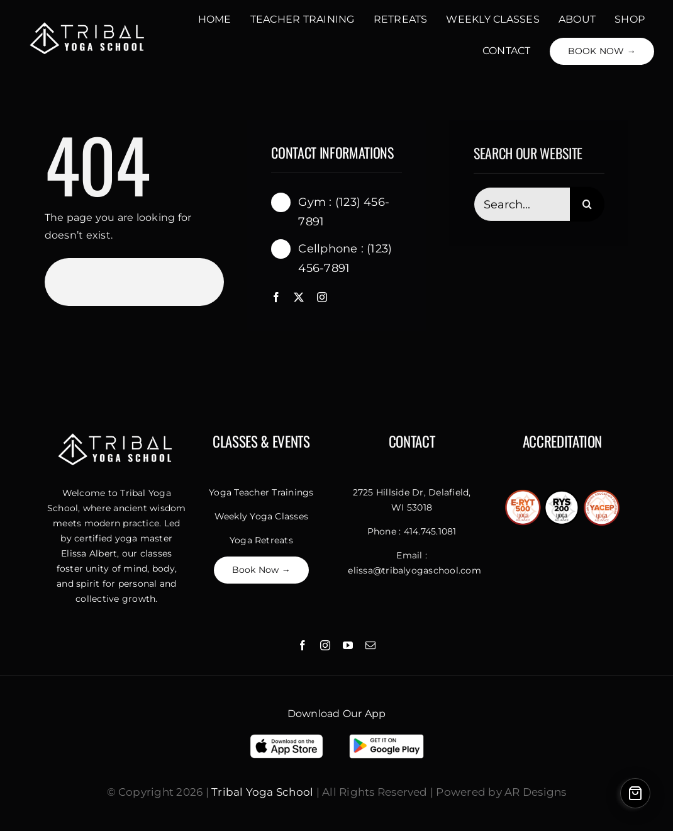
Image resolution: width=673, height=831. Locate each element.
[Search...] (522, 205)
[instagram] (322, 297)
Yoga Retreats (261, 540)
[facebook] (276, 297)
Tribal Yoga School (262, 792)
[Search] (587, 205)
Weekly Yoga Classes (261, 516)
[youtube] (348, 645)
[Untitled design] (89, 24)
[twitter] (299, 297)
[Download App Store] (286, 737)
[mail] (370, 645)
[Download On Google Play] (386, 737)
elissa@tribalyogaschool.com (414, 570)
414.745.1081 (430, 531)
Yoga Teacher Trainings (261, 492)
